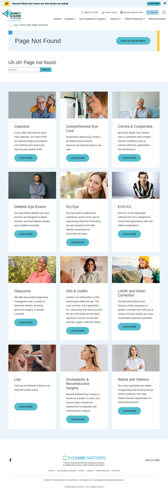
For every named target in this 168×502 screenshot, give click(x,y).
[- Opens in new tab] (84, 459)
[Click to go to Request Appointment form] (130, 12)
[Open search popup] (163, 12)
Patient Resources (133, 19)
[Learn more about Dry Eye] (84, 185)
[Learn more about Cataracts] (32, 105)
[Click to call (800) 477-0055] (86, 12)
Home (17, 25)
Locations (69, 19)
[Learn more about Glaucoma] (32, 270)
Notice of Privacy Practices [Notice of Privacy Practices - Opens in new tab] (51, 482)
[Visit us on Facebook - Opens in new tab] (11, 461)
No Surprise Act (85, 482)
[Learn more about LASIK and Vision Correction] (136, 270)
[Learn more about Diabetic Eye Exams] (32, 185)
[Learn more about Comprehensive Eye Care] (84, 105)
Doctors (57, 19)
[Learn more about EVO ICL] (136, 185)
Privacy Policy (71, 482)
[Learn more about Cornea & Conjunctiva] (136, 105)
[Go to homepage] (12, 15)
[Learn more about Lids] (32, 359)
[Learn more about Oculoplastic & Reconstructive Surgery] (84, 359)
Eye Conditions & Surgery (91, 19)
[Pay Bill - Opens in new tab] (151, 12)
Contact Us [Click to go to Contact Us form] (119, 472)
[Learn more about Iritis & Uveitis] (84, 270)
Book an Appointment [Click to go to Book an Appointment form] (132, 41)
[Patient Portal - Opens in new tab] (107, 12)
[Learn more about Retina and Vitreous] (136, 359)
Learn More (27, 158)
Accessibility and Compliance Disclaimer (111, 482)
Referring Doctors (156, 19)
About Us (114, 19)
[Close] (164, 3)
